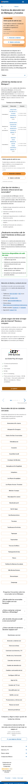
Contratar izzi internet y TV (14, 650)
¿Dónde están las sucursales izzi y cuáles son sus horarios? (12, 601)
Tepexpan (14, 533)
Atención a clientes (14, 38)
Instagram (23, 307)
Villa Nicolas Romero (14, 570)
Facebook (15, 307)
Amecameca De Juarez (14, 423)
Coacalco (14, 448)
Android (11, 310)
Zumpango (14, 582)
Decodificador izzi (14, 690)
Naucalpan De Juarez (14, 496)
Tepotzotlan (14, 539)
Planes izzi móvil (14, 705)
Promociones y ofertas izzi (14, 700)
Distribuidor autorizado (8, 181)
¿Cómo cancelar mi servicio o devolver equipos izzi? (12, 628)
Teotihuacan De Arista (14, 527)
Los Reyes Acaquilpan (14, 478)
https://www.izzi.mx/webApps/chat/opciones (15, 305)
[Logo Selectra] (4, 2)
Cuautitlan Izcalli (14, 454)
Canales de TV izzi (14, 685)
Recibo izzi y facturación (14, 655)
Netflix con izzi (14, 695)
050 (20, 293)
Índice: (4, 75)
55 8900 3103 (14, 298)
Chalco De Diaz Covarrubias (14, 435)
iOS (15, 310)
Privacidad (7, 778)
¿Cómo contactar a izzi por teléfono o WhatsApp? (11, 611)
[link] (6, 767)
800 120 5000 (13, 293)
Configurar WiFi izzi (14, 675)
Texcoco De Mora (14, 545)
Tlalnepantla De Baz (14, 552)
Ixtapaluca (14, 472)
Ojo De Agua (14, 509)
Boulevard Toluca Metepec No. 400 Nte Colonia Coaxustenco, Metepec (13, 143)
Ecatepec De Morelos (14, 460)
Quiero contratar (14, 42)
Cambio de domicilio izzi (14, 665)
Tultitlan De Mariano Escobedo (14, 564)
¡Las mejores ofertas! (14, 739)
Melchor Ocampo (14, 490)
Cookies (14, 778)
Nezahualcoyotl (14, 503)
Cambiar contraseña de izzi (14, 670)
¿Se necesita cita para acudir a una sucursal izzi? (12, 620)
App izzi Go (14, 680)
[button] (24, 400)
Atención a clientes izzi (14, 641)
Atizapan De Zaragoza (14, 429)
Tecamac (14, 521)
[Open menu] (23, 2)
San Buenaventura (14, 515)
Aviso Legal (20, 778)
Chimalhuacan (14, 441)
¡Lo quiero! (14, 388)
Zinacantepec (14, 576)
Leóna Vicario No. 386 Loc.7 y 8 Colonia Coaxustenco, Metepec (13, 113)
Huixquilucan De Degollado (14, 466)
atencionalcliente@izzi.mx (15, 300)
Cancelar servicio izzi (14, 660)
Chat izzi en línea (14, 645)
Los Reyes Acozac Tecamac (14, 484)
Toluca (14, 558)
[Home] (2, 6)
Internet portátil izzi (14, 709)
